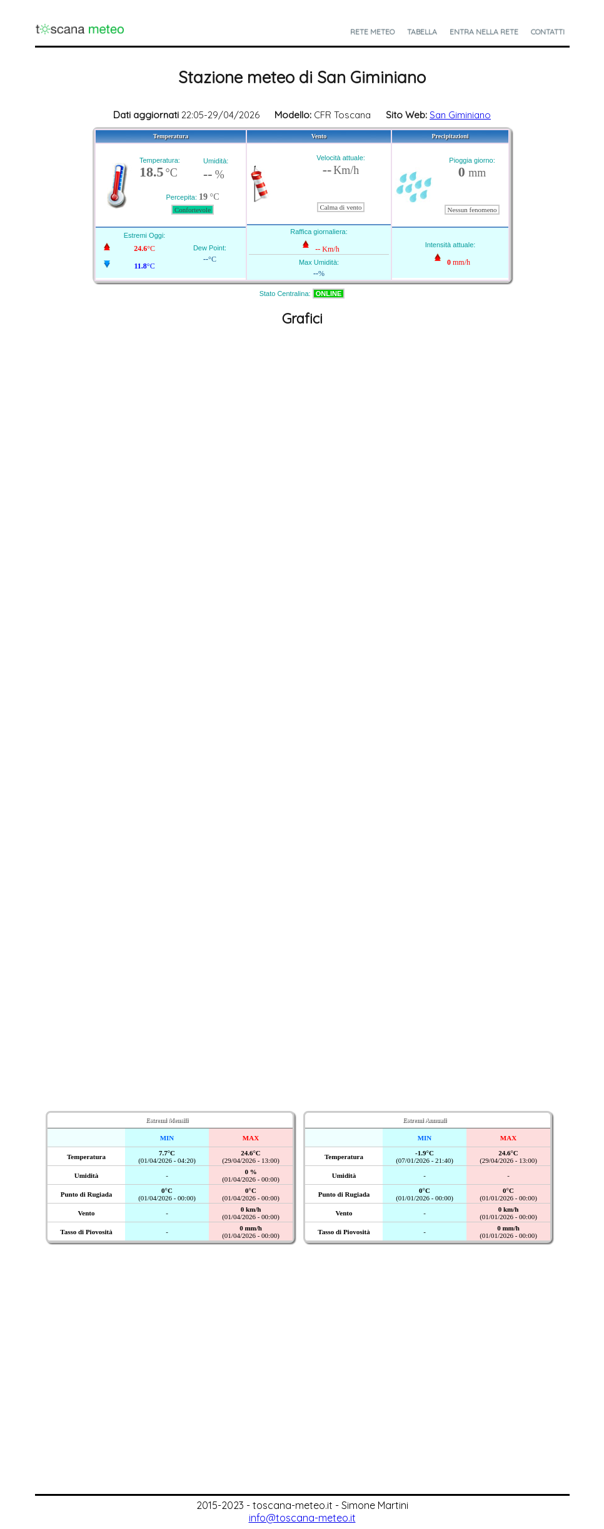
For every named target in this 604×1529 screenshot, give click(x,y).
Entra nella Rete (484, 31)
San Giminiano (460, 115)
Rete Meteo (372, 31)
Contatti (548, 31)
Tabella (422, 31)
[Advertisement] (302, 1400)
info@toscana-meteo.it (302, 1517)
